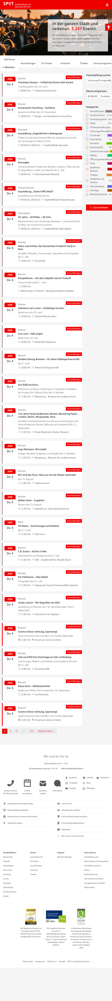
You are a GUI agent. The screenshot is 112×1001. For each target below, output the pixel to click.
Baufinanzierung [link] (91, 874)
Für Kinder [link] (46, 63)
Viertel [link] (6, 896)
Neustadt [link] (7, 883)
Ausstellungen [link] (28, 63)
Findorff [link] (6, 861)
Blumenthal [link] (8, 857)
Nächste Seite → (46, 731)
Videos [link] (87, 870)
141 (32, 731)
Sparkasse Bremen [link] (9, 63)
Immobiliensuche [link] (91, 857)
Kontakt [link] (62, 961)
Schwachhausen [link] (9, 892)
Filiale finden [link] (89, 887)
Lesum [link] (6, 879)
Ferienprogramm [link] (102, 63)
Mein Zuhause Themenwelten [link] (96, 861)
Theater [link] (84, 63)
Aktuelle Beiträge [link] (64, 857)
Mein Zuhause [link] (90, 853)
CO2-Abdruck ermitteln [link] (93, 879)
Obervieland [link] (8, 887)
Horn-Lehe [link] (7, 870)
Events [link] (33, 853)
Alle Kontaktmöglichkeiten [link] (72, 769)
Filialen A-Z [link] (52, 961)
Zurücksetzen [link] (100, 207)
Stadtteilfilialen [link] (9, 853)
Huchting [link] (7, 874)
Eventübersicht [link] (36, 857)
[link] (108, 27)
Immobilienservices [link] (92, 866)
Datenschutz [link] (28, 961)
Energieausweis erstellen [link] (94, 883)
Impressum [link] (40, 961)
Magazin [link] (60, 853)
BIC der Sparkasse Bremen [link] (78, 961)
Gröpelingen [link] (8, 866)
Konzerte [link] (65, 63)
